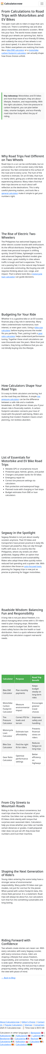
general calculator (9, 193)
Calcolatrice (5, 1041)
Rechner (34, 1038)
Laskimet (37, 1035)
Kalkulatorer (21, 1035)
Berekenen (5, 1038)
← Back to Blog (8, 977)
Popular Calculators (14, 1025)
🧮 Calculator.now (11, 3)
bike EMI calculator (15, 50)
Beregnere (35, 1032)
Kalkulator (20, 1041)
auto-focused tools (32, 566)
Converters (39, 1025)
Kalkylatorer (5, 1035)
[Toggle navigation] (42, 3)
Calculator (34, 1041)
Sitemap (28, 1025)
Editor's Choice (28, 1022)
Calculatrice (20, 1038)
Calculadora (5, 1044)
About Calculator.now (10, 1022)
